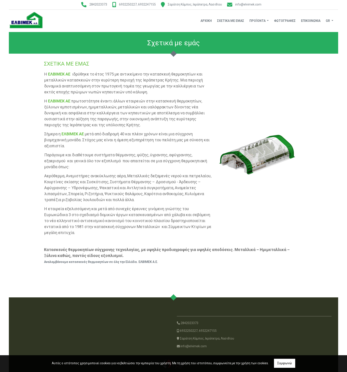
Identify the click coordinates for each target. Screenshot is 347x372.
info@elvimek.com (248, 4)
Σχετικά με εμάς (230, 21)
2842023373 (98, 4)
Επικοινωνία (310, 21)
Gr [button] (328, 21)
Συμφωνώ (284, 363)
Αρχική (206, 21)
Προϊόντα (257, 21)
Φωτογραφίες (285, 21)
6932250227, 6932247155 (137, 4)
